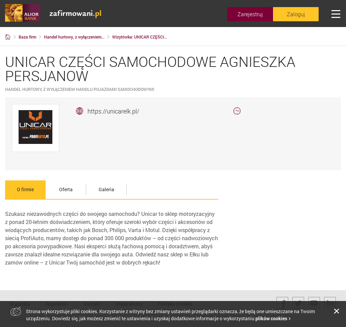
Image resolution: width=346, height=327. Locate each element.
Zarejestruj (250, 14)
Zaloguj (296, 14)
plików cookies (271, 318)
